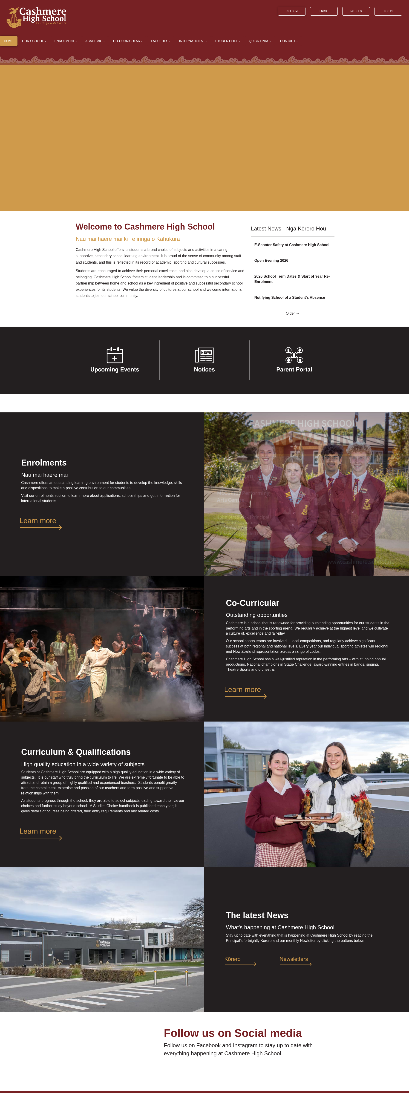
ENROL (324, 11)
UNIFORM (291, 11)
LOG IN (388, 11)
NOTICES (356, 11)
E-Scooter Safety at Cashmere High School (291, 245)
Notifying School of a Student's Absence (289, 297)
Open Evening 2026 (271, 260)
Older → (293, 313)
